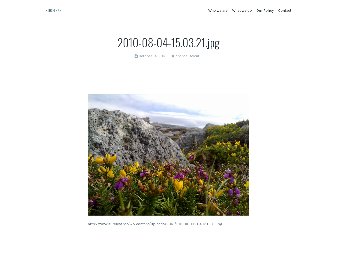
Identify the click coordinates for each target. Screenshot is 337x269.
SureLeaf (54, 10)
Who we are (217, 10)
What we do (242, 10)
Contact (284, 10)
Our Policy (265, 10)
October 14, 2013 (152, 56)
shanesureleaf (187, 56)
